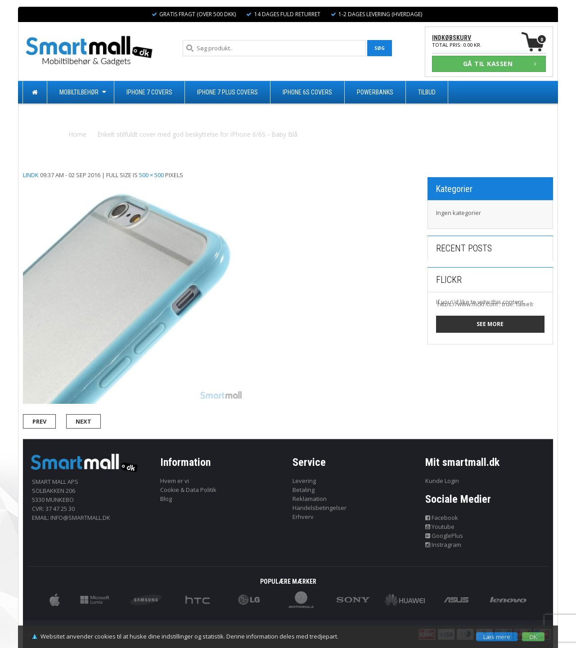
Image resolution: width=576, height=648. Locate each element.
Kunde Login (442, 481)
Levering (304, 481)
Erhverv (303, 517)
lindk (31, 175)
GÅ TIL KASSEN (500, 63)
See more (490, 324)
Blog (166, 499)
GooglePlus (444, 536)
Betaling (303, 490)
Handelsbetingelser (319, 508)
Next (83, 421)
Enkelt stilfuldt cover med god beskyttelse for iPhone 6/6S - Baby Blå (197, 134)
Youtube (440, 527)
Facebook (442, 518)
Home (77, 134)
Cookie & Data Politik (188, 490)
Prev (39, 421)
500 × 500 (151, 175)
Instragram (443, 545)
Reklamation (309, 499)
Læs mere (496, 637)
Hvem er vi (174, 481)
